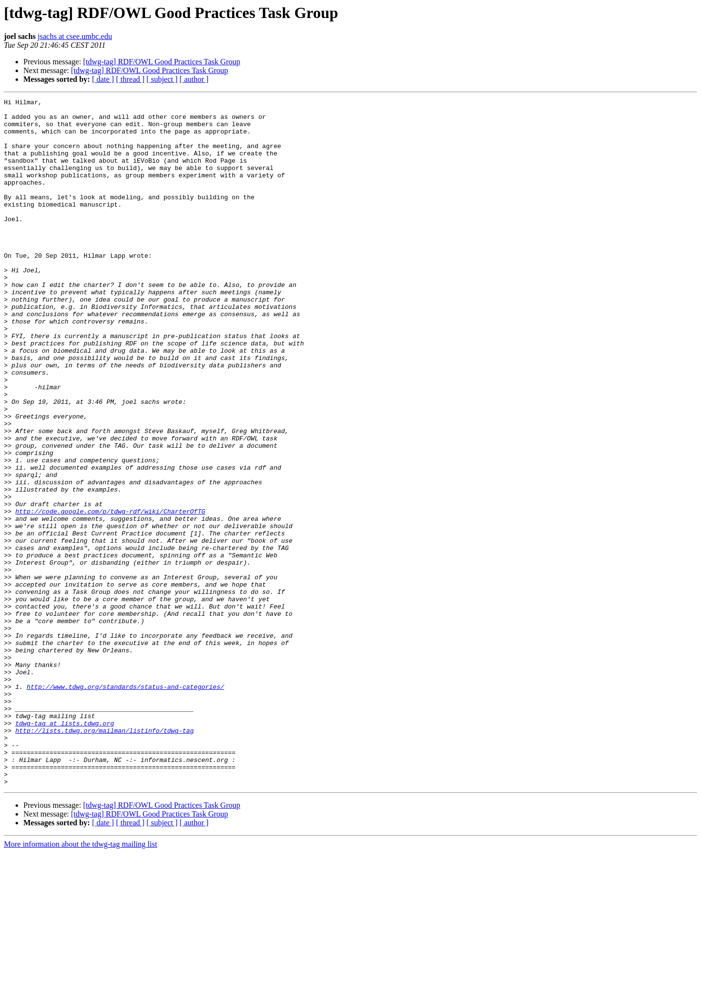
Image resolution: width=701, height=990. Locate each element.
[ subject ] (162, 79)
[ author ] (194, 79)
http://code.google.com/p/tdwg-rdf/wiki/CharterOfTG (110, 594)
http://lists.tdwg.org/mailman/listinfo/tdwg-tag (104, 857)
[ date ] (103, 79)
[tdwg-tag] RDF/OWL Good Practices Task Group (161, 61)
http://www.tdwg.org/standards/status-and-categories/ (125, 804)
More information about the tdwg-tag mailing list (80, 981)
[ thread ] (130, 79)
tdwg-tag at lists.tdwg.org (64, 848)
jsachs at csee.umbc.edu (74, 36)
